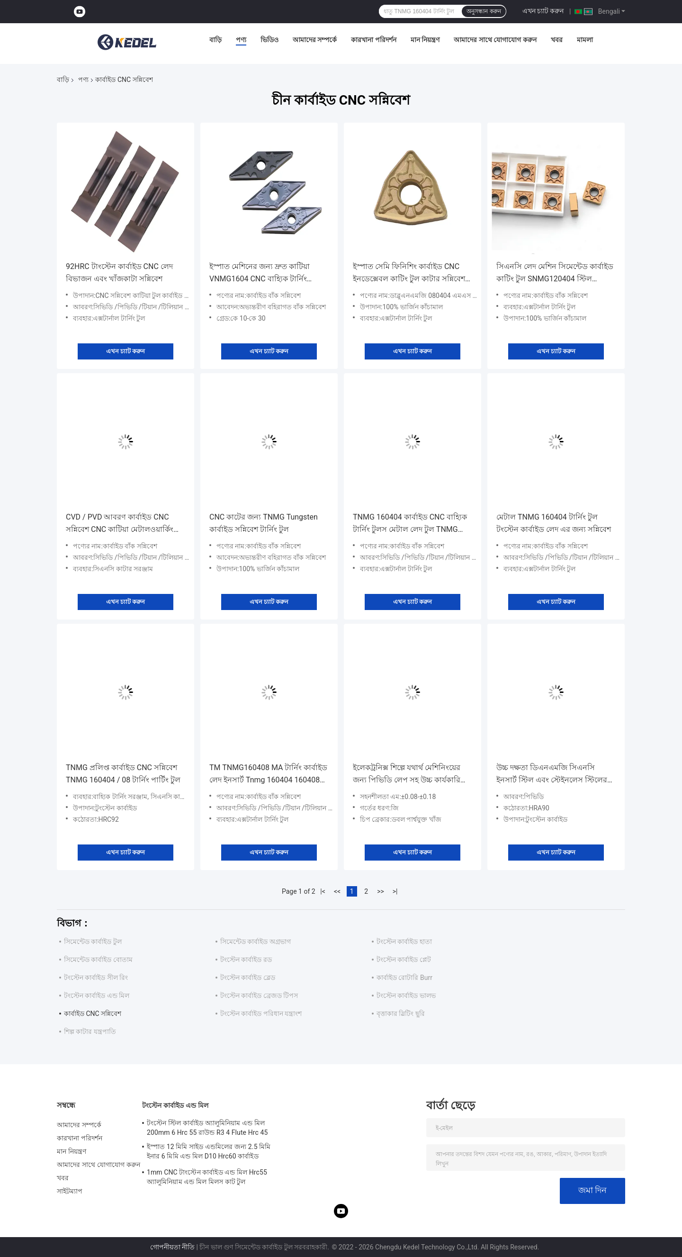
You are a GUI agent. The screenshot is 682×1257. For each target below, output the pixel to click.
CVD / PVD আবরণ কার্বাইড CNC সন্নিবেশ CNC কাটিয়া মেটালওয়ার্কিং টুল (119, 524)
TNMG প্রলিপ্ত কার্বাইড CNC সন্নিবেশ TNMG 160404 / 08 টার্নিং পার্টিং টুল (123, 773)
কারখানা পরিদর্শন (373, 40)
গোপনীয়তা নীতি (172, 1247)
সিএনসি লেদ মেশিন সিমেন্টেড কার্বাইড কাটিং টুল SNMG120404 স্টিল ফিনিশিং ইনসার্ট (554, 273)
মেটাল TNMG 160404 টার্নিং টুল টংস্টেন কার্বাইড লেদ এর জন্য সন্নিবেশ (553, 523)
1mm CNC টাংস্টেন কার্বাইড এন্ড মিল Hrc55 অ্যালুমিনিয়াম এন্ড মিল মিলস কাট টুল (207, 1176)
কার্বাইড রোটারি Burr (404, 977)
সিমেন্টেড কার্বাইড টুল (93, 941)
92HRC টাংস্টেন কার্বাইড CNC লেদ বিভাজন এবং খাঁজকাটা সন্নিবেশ (119, 272)
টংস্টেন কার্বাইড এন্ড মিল (96, 995)
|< (322, 891)
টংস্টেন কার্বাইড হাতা (404, 941)
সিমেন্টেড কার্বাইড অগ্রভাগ (255, 941)
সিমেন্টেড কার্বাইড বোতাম (98, 959)
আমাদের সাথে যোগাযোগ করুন (495, 40)
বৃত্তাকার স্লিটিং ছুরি (401, 1013)
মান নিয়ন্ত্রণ (425, 40)
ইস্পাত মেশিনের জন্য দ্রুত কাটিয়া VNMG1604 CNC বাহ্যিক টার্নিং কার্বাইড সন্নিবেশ (259, 273)
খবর (557, 40)
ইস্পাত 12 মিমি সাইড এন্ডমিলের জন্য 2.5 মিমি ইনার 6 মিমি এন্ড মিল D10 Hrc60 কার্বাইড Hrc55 (208, 1153)
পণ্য (241, 40)
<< (337, 891)
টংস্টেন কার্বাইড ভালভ (406, 995)
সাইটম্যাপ (70, 1191)
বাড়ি (215, 40)
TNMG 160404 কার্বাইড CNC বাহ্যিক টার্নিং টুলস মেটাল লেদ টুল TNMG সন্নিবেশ (410, 524)
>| (395, 891)
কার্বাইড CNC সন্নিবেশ (92, 1013)
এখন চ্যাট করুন (543, 11)
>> (380, 891)
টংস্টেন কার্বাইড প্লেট (404, 959)
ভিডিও (269, 40)
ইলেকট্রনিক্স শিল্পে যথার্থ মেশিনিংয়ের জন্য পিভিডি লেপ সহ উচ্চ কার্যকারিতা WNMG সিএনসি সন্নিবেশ (410, 774)
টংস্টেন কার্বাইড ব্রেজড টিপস (259, 995)
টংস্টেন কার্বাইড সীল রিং (96, 977)
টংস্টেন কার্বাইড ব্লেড (247, 977)
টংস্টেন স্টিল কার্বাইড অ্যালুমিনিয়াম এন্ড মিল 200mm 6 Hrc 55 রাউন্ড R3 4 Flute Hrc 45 (207, 1127)
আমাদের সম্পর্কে (315, 40)
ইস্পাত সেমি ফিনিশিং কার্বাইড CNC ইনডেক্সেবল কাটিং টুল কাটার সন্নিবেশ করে (409, 273)
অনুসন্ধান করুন (484, 11)
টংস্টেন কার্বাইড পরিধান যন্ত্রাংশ (261, 1013)
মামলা (585, 40)
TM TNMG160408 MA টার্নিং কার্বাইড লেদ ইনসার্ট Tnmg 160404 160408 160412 (268, 774)
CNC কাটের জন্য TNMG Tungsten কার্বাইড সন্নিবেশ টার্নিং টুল (263, 523)
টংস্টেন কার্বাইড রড (246, 959)
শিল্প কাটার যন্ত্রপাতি (90, 1031)
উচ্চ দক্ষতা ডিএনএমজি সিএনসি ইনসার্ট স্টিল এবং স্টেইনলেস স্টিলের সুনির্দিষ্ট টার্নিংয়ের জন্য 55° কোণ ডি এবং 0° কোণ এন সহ (551, 774)
